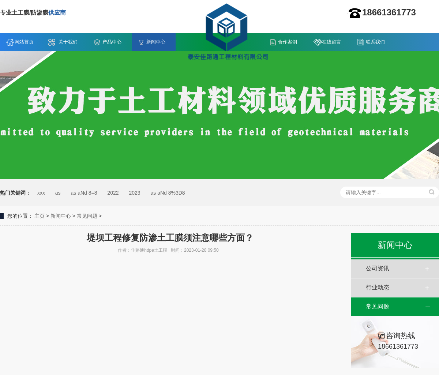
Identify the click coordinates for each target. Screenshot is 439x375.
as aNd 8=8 (84, 193)
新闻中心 (155, 42)
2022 (113, 193)
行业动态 (377, 287)
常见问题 (87, 216)
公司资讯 (377, 268)
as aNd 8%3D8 (167, 193)
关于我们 (68, 42)
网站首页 (24, 42)
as (58, 193)
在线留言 (331, 42)
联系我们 (375, 42)
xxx (41, 193)
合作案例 (287, 42)
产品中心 (111, 42)
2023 (134, 193)
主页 (39, 216)
